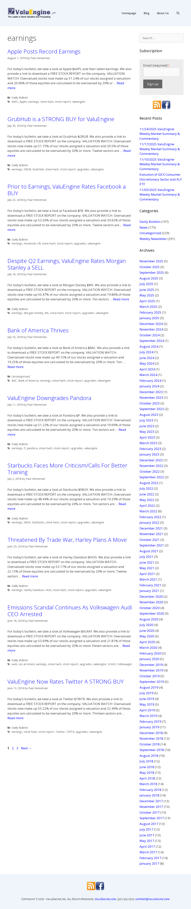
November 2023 (151, 397)
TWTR (70, 731)
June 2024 (147, 358)
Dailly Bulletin (20, 97)
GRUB (27, 169)
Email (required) (156, 65)
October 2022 (150, 471)
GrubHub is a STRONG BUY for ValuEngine (60, 119)
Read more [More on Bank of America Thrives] (15, 367)
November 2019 (151, 670)
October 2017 (150, 812)
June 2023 (147, 426)
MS (47, 313)
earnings (33, 101)
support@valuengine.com (152, 899)
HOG (48, 590)
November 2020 (151, 602)
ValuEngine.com (105, 899)
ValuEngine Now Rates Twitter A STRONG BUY (65, 681)
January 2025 (149, 318)
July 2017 (146, 829)
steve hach (47, 101)
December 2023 (151, 392)
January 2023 (149, 454)
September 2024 (152, 341)
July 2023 (146, 420)
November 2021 (151, 534)
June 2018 (147, 767)
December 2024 (151, 324)
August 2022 (149, 483)
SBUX (27, 522)
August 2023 (149, 414)
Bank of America (28, 380)
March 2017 (148, 852)
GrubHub (38, 169)
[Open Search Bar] (178, 13)
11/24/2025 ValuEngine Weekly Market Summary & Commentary (160, 134)
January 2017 (149, 863)
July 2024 (146, 352)
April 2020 (147, 642)
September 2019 (152, 681)
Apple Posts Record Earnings (43, 51)
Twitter (60, 731)
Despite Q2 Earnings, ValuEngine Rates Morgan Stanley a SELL (66, 264)
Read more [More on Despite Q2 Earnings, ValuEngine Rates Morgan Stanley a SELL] (121, 299)
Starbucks (38, 522)
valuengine (78, 101)
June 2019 (147, 699)
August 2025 (149, 278)
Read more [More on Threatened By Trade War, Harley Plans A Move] (30, 576)
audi (14, 664)
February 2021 (150, 585)
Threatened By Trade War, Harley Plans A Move (67, 539)
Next (26, 748)
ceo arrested (26, 664)
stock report (63, 101)
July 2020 (146, 625)
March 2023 (148, 443)
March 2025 (148, 306)
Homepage (129, 13)
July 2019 (146, 693)
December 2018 (151, 733)
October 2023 (150, 403)
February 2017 (150, 858)
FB (39, 243)
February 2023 (150, 449)
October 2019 (150, 676)
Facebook (30, 243)
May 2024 (147, 363)
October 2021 (150, 540)
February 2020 (150, 653)
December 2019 (151, 665)
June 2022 (147, 494)
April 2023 (147, 437)
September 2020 (152, 613)
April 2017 (147, 846)
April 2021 (147, 574)
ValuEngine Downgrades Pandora (49, 398)
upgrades (83, 169)
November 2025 (151, 261)
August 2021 (149, 551)
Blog (146, 13)
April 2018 (147, 778)
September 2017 (152, 818)
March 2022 (148, 511)
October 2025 (150, 267)
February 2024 (150, 380)
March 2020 (148, 647)
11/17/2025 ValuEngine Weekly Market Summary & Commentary (160, 149)
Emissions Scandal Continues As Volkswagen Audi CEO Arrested (69, 610)
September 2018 (152, 750)
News (144, 227)
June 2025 (147, 289)
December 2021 (151, 528)
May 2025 (147, 295)
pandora (32, 448)
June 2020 (147, 630)
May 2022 (147, 500)
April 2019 (147, 710)
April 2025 (147, 301)
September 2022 (152, 477)
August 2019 (149, 687)
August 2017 (149, 824)
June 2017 (147, 835)
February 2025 (150, 312)
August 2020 (149, 619)
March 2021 (148, 579)
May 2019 (147, 704)
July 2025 (146, 284)
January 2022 (149, 522)
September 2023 (152, 409)
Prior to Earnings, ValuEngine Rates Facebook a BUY (66, 190)
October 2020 (150, 608)
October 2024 (150, 335)
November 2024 (151, 329)
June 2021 (147, 562)
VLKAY (112, 664)
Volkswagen (124, 664)
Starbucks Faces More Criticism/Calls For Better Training (67, 468)
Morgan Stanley (33, 313)
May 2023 (147, 431)
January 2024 (149, 386)
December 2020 (151, 596)
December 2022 (151, 460)
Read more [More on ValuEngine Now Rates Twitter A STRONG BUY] (15, 718)
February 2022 (150, 517)
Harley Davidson (34, 590)
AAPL (15, 101)
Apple (23, 101)
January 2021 (149, 591)
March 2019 (148, 716)
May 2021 (147, 568)
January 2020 (149, 659)
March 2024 (148, 375)
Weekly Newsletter (153, 239)
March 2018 (148, 784)
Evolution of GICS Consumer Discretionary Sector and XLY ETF (161, 179)
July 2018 (146, 761)
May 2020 (147, 636)
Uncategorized (21, 376)
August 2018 (149, 755)
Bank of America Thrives (37, 330)
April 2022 (147, 505)
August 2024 (149, 346)
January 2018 (149, 795)
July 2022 (146, 488)
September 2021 (152, 545)
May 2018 (147, 772)
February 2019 (150, 721)
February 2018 (150, 790)
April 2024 (147, 369)
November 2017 (151, 806)
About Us (163, 13)
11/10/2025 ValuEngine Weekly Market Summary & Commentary (160, 164)
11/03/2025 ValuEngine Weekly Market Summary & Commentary (160, 194)
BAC (14, 380)
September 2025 (152, 272)
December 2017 (151, 801)
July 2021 (146, 556)
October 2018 (150, 744)
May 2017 (147, 841)
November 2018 (151, 738)
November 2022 (151, 466)
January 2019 (149, 727)
